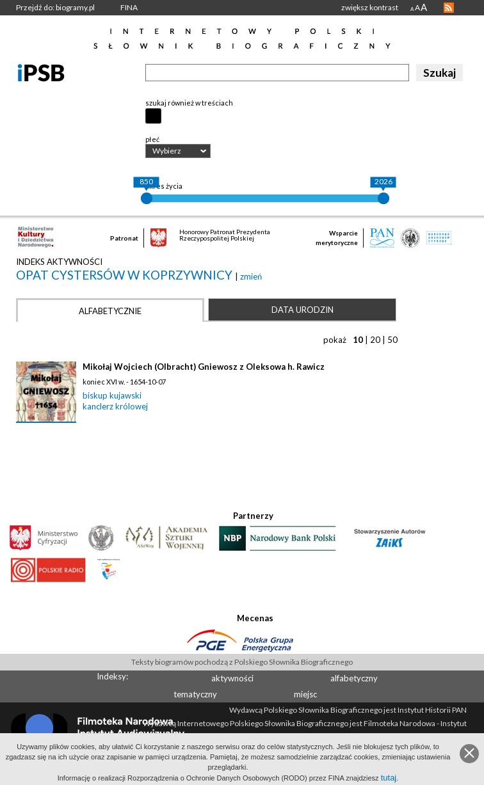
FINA (129, 7)
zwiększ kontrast (369, 7)
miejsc (305, 694)
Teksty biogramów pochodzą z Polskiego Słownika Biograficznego (242, 662)
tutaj (389, 777)
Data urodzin (302, 310)
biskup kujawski (112, 395)
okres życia (163, 186)
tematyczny (195, 694)
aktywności (232, 678)
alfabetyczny (354, 678)
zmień (251, 276)
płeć (152, 139)
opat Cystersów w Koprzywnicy (125, 274)
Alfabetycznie (110, 311)
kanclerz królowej (115, 406)
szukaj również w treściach (189, 103)
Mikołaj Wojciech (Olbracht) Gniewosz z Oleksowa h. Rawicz (204, 366)
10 (358, 340)
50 (392, 340)
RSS (449, 8)
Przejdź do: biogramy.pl (55, 7)
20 (375, 340)
